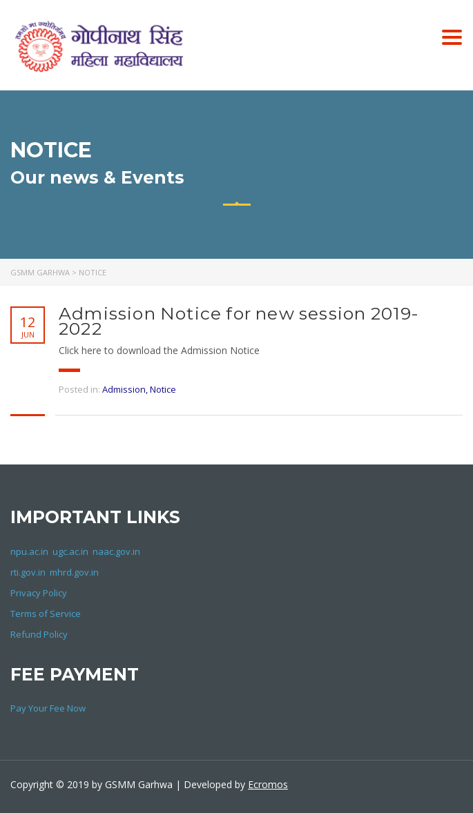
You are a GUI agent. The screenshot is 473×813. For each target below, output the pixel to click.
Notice (163, 389)
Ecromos (268, 784)
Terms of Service (45, 613)
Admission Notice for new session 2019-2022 (239, 321)
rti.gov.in (28, 572)
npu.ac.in (29, 551)
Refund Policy (39, 634)
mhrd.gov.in (74, 572)
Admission (124, 389)
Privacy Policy (38, 593)
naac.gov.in (116, 551)
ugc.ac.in (70, 551)
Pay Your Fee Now (48, 708)
